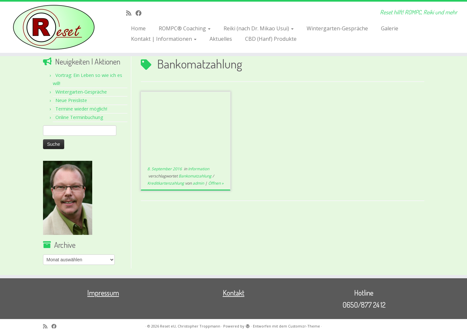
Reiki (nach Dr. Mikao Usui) (259, 28)
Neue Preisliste (71, 100)
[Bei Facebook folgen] (141, 13)
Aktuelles (221, 38)
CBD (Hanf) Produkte (271, 38)
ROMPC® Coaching (185, 28)
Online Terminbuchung (79, 117)
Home (138, 28)
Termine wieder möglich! (81, 109)
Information (198, 169)
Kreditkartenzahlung (166, 183)
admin (198, 183)
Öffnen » (216, 183)
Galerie (389, 28)
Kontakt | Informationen (164, 38)
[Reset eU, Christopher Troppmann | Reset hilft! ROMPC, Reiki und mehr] (54, 27)
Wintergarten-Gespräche (337, 28)
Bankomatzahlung (195, 176)
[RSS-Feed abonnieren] (131, 13)
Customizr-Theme (304, 326)
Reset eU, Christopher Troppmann (190, 326)
